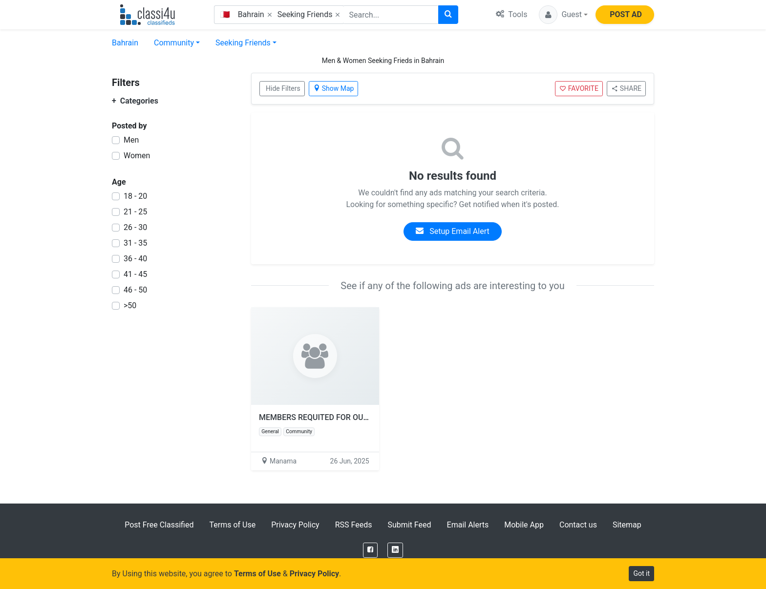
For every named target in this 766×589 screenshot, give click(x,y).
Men (131, 140)
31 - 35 (135, 243)
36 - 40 (135, 258)
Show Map (333, 88)
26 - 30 (135, 227)
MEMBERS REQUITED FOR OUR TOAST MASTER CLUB (353, 417)
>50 (130, 305)
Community (174, 42)
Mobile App (524, 524)
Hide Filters (283, 88)
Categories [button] (135, 100)
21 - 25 (135, 211)
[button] (563, 14)
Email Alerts (468, 524)
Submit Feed (409, 524)
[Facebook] (370, 550)
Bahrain (125, 42)
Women (137, 155)
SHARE (626, 88)
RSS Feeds (353, 524)
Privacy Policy (295, 524)
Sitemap (627, 524)
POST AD (626, 14)
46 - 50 (135, 289)
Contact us (578, 524)
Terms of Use (232, 524)
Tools (511, 14)
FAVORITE (578, 88)
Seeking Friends (243, 42)
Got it (641, 573)
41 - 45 (135, 274)
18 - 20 (135, 196)
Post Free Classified (159, 524)
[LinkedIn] (395, 550)
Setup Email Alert (452, 231)
